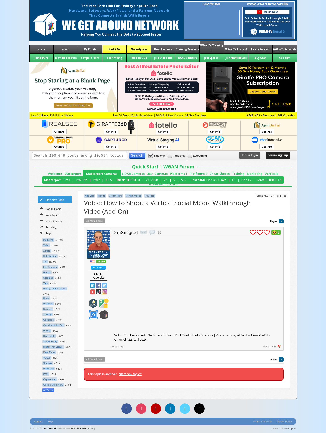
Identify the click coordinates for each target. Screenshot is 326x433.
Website (98, 267)
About (65, 49)
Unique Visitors (61, 115)
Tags (45, 233)
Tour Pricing (114, 58)
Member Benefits (66, 58)
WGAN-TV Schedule (284, 49)
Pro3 (66, 180)
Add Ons (89, 196)
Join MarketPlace (236, 58)
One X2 (246, 180)
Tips (45, 283)
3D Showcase (50, 267)
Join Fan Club (139, 58)
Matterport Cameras (101, 174)
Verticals (271, 174)
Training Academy (187, 49)
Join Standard (163, 58)
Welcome (55, 174)
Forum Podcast (260, 49)
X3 (234, 180)
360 (45, 261)
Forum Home (51, 209)
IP (274, 346)
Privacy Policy (284, 421)
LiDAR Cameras (133, 174)
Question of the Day (53, 325)
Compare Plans (90, 58)
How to (47, 272)
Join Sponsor (211, 58)
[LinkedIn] (170, 408)
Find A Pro (114, 49)
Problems (48, 303)
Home (41, 49)
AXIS (109, 180)
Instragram (104, 291)
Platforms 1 (178, 174)
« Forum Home (94, 221)
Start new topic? (130, 374)
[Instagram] (141, 408)
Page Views (142, 115)
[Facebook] (126, 408)
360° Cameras (157, 174)
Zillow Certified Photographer (93, 315)
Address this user (159, 232)
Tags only (176, 155)
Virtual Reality (50, 341)
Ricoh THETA (126, 180)
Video (46, 245)
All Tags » (48, 390)
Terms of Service (262, 421)
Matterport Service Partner (93, 303)
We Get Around (47, 428)
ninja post (290, 428)
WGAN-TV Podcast (236, 49)
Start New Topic (52, 199)
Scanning (48, 278)
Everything (197, 155)
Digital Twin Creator (53, 347)
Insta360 (198, 180)
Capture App (49, 379)
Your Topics (50, 215)
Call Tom (284, 58)
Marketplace (139, 49)
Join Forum (41, 58)
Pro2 (96, 180)
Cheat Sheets (220, 174)
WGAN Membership (163, 184)
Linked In (92, 285)
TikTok (98, 291)
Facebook (98, 285)
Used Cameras (163, 49)
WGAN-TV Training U (211, 47)
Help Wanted (50, 256)
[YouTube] (156, 408)
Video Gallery (51, 221)
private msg (143, 232)
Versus (47, 357)
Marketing (254, 174)
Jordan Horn (115, 196)
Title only (157, 155)
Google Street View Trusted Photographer (104, 303)
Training (238, 174)
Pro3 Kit (81, 180)
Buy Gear (260, 58)
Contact (38, 421)
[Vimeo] (185, 408)
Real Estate (49, 336)
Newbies (47, 309)
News (46, 298)
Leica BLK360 (266, 180)
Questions (48, 320)
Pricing (47, 330)
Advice (46, 250)
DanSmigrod (125, 232)
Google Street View (53, 384)
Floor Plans (49, 352)
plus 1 (253, 232)
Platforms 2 (198, 174)
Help (50, 421)
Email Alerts (266, 196)
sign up (278, 155)
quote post (152, 232)
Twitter (104, 285)
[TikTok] (199, 408)
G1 (280, 180)
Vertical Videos (133, 196)
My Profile (90, 49)
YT (280, 196)
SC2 (183, 180)
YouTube (149, 196)
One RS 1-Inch (216, 180)
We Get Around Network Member (104, 315)
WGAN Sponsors (187, 58)
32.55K (101, 261)
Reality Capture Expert (55, 288)
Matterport (73, 174)
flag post (279, 346)
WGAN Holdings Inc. (82, 428)
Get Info (59, 131)
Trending (48, 227)
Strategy (47, 363)
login (250, 155)
